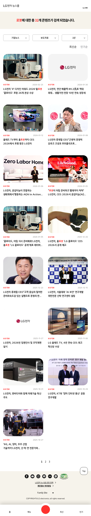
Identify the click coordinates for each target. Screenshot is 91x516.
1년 (73, 37)
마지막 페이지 (58, 461)
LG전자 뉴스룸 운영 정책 (44, 483)
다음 (55, 461)
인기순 (84, 47)
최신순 (73, 47)
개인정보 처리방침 (44, 486)
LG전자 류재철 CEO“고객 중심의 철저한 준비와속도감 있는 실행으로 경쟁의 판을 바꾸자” (22, 295)
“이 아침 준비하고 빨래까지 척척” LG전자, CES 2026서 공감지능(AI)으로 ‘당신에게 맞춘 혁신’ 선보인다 (66, 194)
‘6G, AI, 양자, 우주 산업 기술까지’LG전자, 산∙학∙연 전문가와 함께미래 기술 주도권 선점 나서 (20, 448)
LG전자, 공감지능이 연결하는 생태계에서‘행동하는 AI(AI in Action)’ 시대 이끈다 (22, 194)
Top (84, 471)
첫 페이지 (32, 461)
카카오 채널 (56, 476)
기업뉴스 (15, 37)
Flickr (50, 476)
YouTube (32, 476)
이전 (36, 461)
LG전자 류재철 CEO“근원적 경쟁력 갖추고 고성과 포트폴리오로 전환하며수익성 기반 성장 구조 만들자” (66, 143)
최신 (62, 511)
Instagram (38, 476)
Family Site (44, 492)
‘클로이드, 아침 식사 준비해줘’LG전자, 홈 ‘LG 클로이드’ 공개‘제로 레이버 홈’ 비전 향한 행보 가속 (21, 245)
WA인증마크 (64, 476)
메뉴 (29, 511)
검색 (45, 509)
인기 (81, 511)
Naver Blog (44, 476)
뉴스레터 (85, 8)
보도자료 (44, 37)
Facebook (27, 476)
